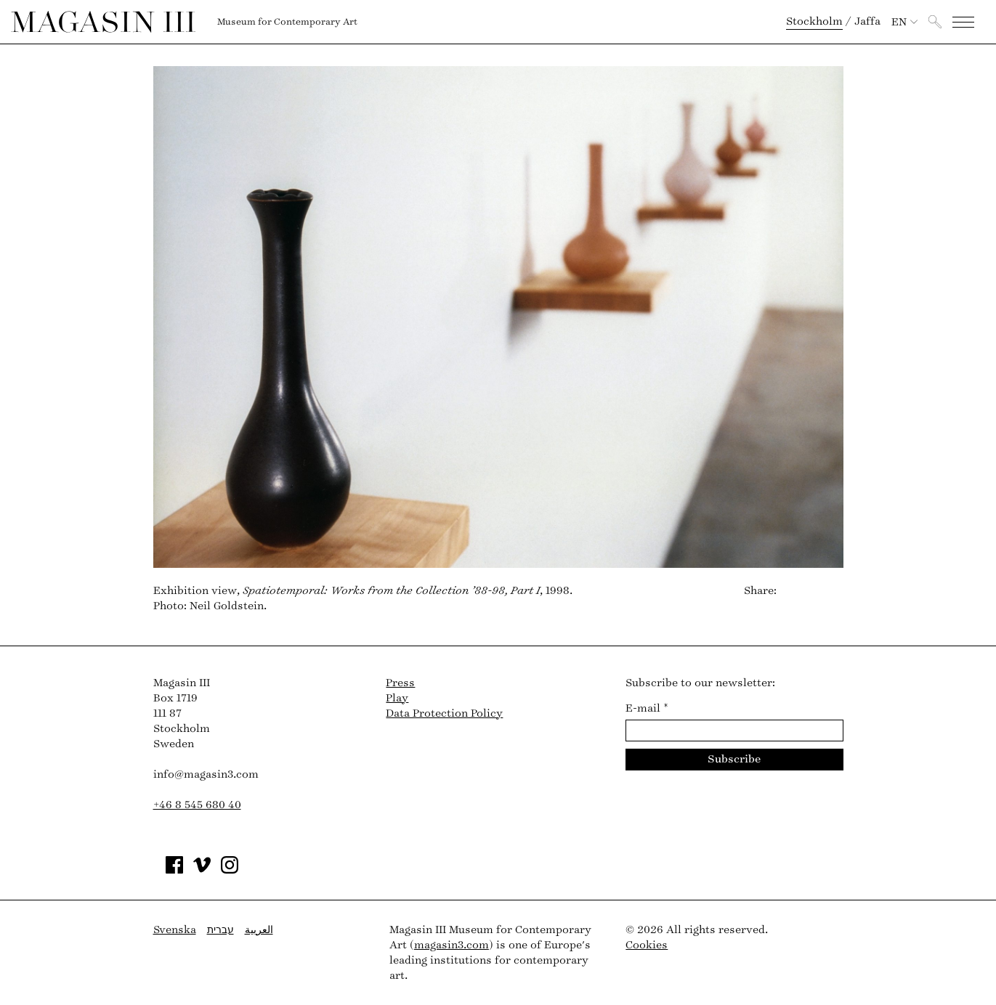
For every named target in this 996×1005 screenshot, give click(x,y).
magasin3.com (451, 945)
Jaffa (867, 21)
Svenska (174, 930)
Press (400, 683)
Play (397, 698)
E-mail (646, 708)
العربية (259, 930)
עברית (220, 930)
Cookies (646, 945)
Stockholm (814, 21)
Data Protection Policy (444, 713)
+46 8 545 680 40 (197, 805)
